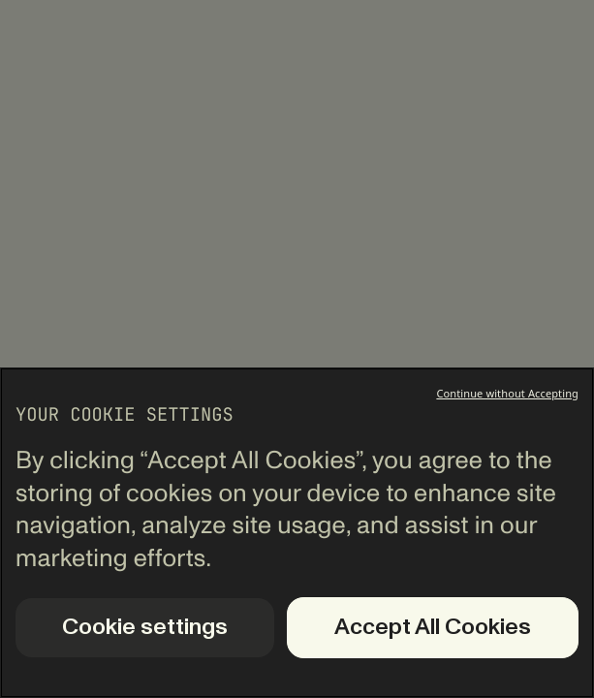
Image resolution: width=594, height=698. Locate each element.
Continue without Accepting (507, 393)
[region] (297, 532)
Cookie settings (145, 627)
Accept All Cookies (432, 627)
